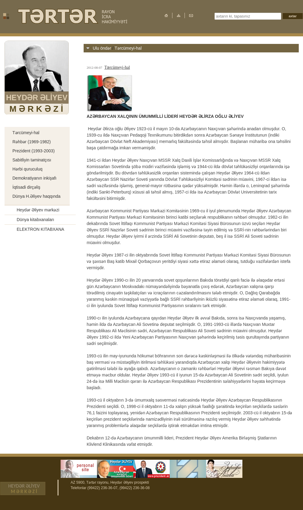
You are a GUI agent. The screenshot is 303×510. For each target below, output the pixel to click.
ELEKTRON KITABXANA (40, 229)
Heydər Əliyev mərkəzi (38, 209)
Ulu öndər (26, 122)
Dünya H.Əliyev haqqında (36, 196)
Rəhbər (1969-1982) (31, 141)
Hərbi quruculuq (27, 169)
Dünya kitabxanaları (35, 219)
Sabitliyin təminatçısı (31, 159)
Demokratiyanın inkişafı (34, 178)
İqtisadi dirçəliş (26, 187)
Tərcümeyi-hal (25, 132)
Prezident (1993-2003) (33, 150)
